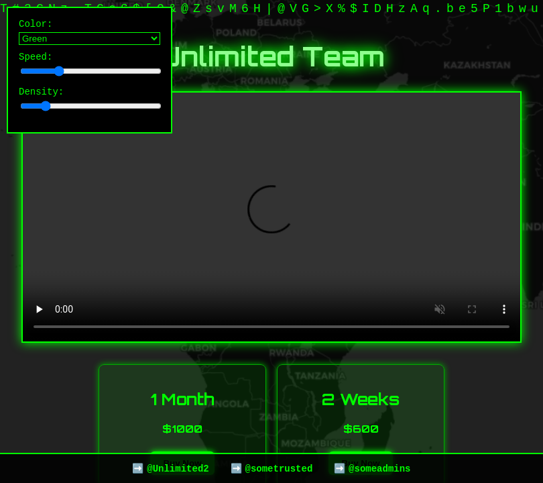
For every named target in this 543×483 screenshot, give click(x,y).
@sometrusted (278, 468)
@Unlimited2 (177, 468)
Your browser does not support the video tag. (271, 217)
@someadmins (379, 468)
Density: (89, 104)
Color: (89, 33)
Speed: (89, 67)
